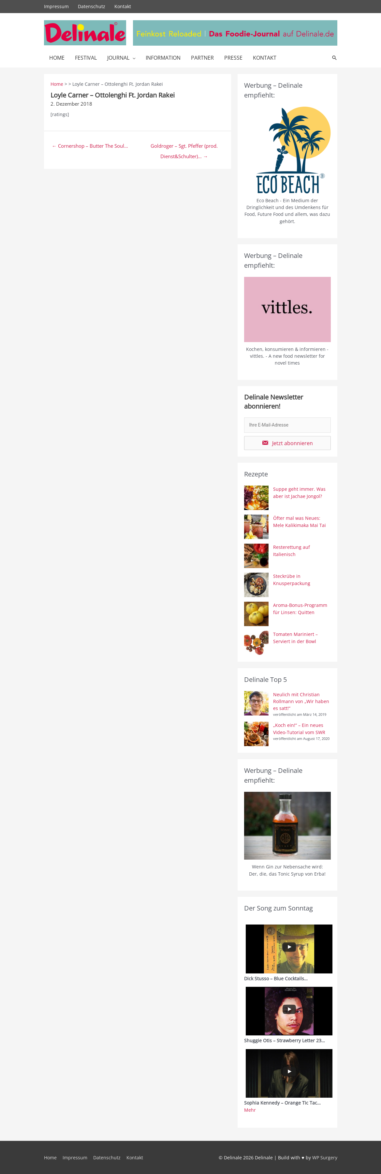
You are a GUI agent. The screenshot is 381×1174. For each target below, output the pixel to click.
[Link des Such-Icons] (334, 58)
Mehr (250, 1110)
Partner (202, 57)
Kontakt (122, 6)
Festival (86, 57)
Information (163, 57)
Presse (233, 57)
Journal (118, 57)
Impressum (56, 6)
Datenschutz (91, 6)
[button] (287, 443)
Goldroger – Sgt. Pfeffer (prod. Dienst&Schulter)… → (184, 147)
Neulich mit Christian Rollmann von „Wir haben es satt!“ (301, 701)
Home (57, 57)
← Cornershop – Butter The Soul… (90, 146)
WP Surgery (324, 1157)
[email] (287, 425)
